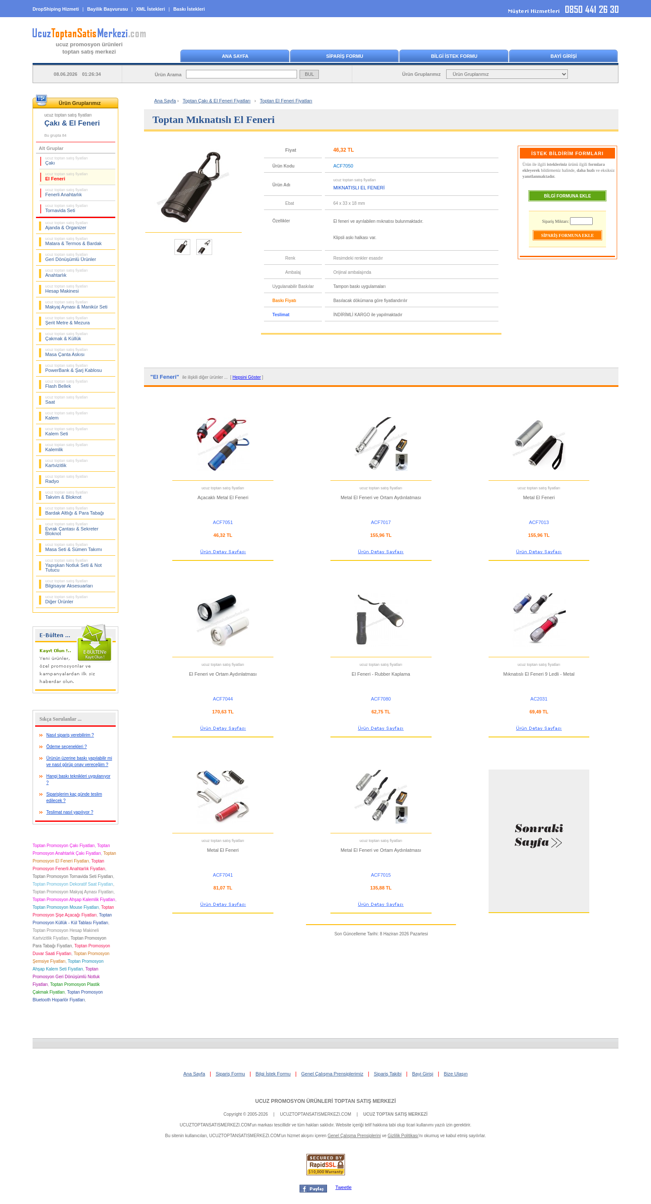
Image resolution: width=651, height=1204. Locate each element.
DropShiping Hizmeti (56, 9)
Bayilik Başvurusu (107, 9)
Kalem (66, 415)
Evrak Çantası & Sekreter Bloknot (72, 529)
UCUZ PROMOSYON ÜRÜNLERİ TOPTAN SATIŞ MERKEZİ (325, 1101)
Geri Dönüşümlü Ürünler (70, 257)
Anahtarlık (66, 273)
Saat (66, 399)
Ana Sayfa (165, 100)
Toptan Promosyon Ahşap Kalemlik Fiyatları (74, 899)
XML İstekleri (150, 9)
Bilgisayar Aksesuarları (69, 583)
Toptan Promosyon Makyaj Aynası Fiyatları (73, 892)
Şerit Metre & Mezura (67, 320)
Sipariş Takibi (388, 1073)
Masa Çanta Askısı (66, 352)
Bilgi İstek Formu (273, 1073)
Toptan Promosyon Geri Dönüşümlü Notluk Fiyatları (66, 977)
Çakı (66, 160)
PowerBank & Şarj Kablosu (73, 368)
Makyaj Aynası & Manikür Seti (76, 304)
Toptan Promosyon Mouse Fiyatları (66, 907)
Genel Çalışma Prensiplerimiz (332, 1073)
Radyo (66, 479)
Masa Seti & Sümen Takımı (73, 547)
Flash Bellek (66, 384)
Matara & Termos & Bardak (73, 241)
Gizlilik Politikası (403, 1135)
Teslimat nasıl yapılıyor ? (69, 812)
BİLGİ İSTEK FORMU (454, 56)
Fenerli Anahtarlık (66, 192)
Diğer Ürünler (66, 599)
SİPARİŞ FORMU (344, 56)
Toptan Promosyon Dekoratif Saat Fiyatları (73, 884)
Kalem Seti (66, 431)
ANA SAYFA (235, 56)
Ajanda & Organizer (66, 225)
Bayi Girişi (422, 1073)
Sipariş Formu (230, 1073)
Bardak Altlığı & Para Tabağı (74, 510)
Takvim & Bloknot (66, 495)
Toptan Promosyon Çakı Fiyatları (64, 845)
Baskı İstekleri (189, 9)
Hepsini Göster (246, 377)
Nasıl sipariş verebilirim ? (70, 735)
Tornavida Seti (66, 208)
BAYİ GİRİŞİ (564, 56)
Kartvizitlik (66, 463)
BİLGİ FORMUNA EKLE (567, 196)
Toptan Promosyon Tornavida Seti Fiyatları (73, 876)
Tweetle (344, 1187)
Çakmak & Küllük (66, 336)
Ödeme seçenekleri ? (66, 746)
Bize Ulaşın (456, 1073)
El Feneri (66, 176)
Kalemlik (66, 447)
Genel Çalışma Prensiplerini (354, 1135)
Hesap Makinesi (66, 289)
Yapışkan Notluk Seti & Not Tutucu (73, 565)
